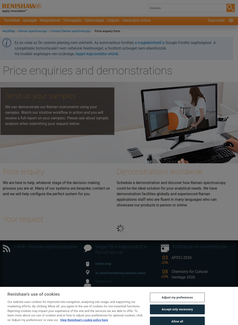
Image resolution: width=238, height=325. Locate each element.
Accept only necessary (177, 314)
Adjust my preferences (177, 302)
